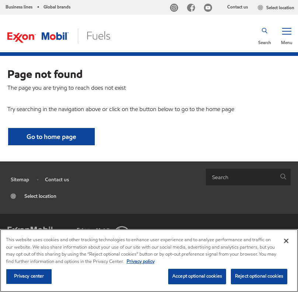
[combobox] (248, 177)
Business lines (19, 7)
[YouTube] (209, 9)
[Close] (286, 241)
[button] (286, 35)
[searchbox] (241, 177)
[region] (149, 260)
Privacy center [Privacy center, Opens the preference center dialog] (29, 276)
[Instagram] (175, 9)
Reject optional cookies (259, 276)
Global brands (57, 7)
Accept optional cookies (197, 276)
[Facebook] (192, 9)
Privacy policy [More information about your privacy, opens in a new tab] (141, 261)
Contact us (237, 7)
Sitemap (20, 179)
